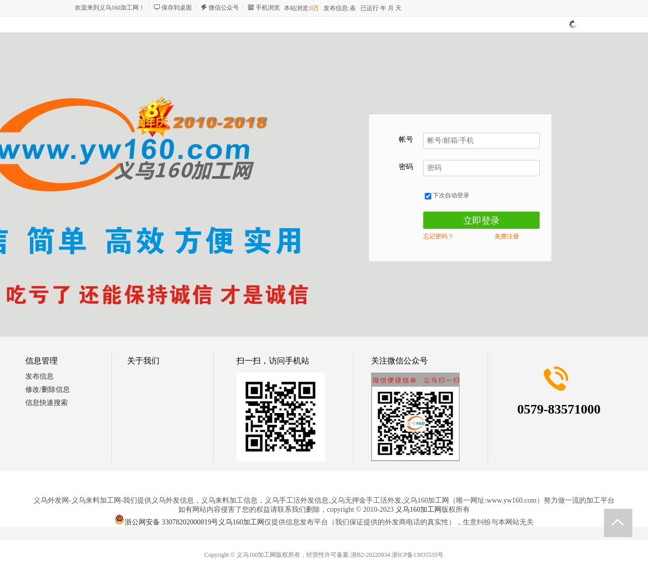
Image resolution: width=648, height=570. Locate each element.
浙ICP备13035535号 (418, 554)
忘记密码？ (438, 236)
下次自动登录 (447, 195)
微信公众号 (224, 7)
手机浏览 (268, 7)
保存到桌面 (176, 7)
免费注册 (507, 236)
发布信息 (39, 376)
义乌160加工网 (418, 509)
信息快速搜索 (46, 402)
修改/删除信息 (47, 389)
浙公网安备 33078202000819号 (166, 522)
